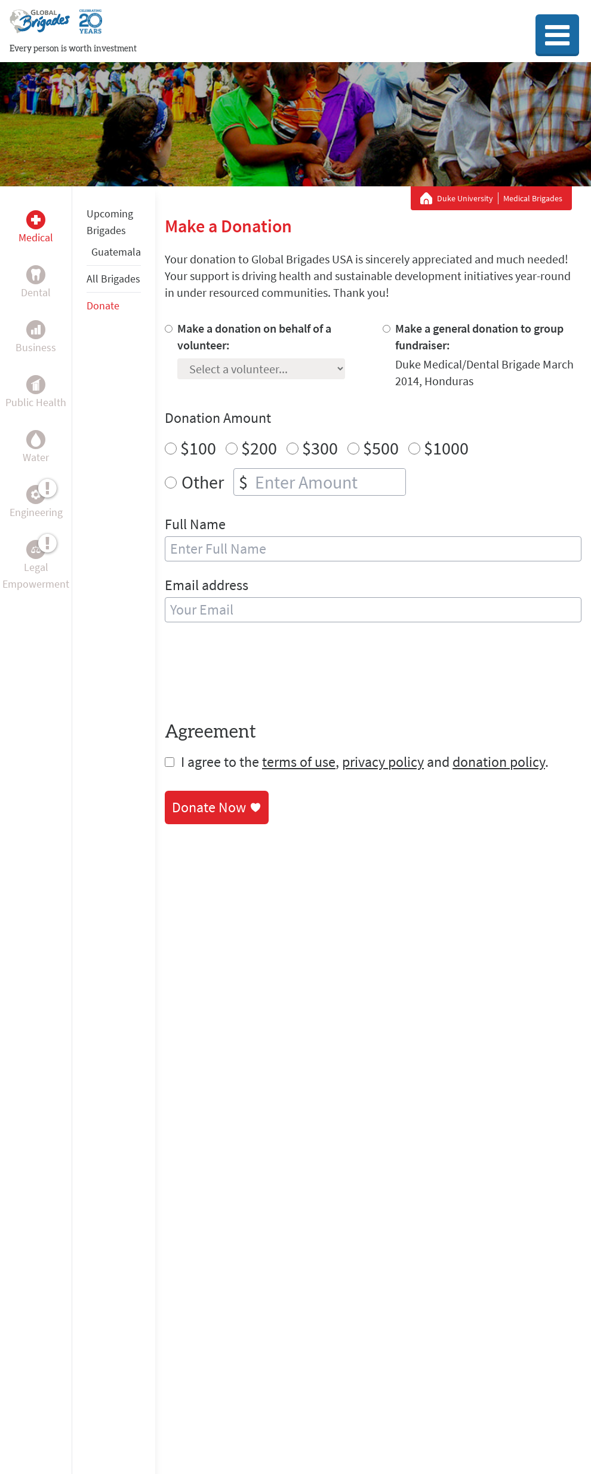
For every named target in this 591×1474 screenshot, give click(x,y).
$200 (259, 448)
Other (202, 482)
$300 (320, 448)
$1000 (446, 448)
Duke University (465, 198)
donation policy (499, 762)
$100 (198, 448)
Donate (103, 305)
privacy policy (383, 762)
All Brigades (113, 278)
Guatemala (116, 252)
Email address (206, 585)
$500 (381, 448)
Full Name (195, 524)
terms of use (298, 762)
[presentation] (255, 674)
